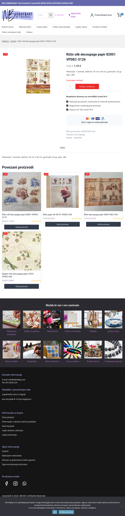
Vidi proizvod (21, 227)
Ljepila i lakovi (81, 27)
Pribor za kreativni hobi (11, 32)
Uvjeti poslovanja (9, 435)
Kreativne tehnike (99, 27)
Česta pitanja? (8, 417)
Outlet (59, 15)
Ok (55, 512)
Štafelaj (93, 331)
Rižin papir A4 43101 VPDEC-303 (57, 214)
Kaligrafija (31, 361)
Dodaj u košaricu (87, 86)
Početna (5, 41)
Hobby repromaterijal (61, 27)
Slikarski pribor (25, 27)
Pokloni (29, 32)
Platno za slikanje (72, 331)
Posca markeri (72, 361)
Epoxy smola (113, 331)
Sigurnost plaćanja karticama (14, 464)
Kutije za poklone (32, 331)
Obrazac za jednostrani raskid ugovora (18, 460)
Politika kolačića (66, 512)
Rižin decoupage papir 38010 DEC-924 (101, 214)
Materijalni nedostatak (12, 455)
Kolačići (5, 451)
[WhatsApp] (24, 483)
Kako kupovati (8, 426)
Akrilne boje (52, 331)
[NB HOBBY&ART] (18, 15)
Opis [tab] (62, 147)
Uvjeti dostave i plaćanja (12, 430)
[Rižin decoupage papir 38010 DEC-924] (103, 191)
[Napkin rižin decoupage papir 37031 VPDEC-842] (21, 251)
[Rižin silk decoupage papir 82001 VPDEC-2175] (21, 191)
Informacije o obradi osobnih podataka (19, 421)
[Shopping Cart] (120, 15)
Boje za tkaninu (52, 361)
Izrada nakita (42, 27)
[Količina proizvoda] (69, 86)
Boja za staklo (11, 361)
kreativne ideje (75, 15)
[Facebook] (6, 483)
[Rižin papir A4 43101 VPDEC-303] (62, 191)
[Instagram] (15, 483)
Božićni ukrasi (7, 27)
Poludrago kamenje (113, 361)
